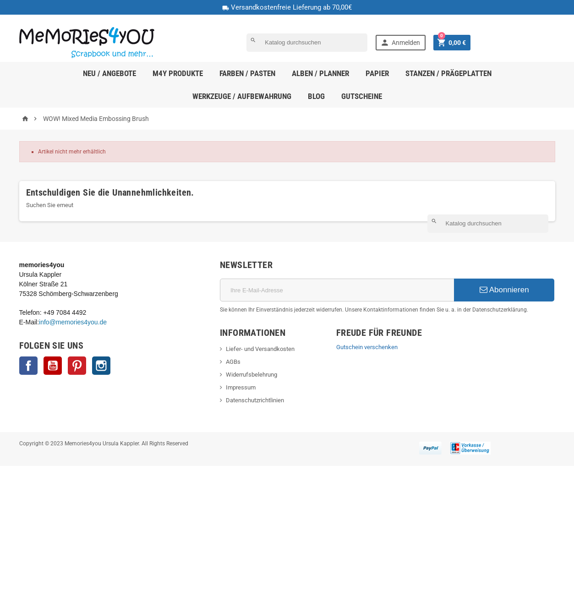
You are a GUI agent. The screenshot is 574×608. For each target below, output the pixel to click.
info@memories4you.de (73, 322)
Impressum (241, 387)
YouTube (53, 365)
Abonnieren (504, 289)
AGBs (233, 361)
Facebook (28, 365)
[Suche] (306, 42)
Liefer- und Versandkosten (260, 348)
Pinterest (77, 365)
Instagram (101, 365)
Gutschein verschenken (367, 347)
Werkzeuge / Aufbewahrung (241, 96)
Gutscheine (361, 96)
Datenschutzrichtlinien (255, 400)
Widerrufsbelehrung (251, 374)
